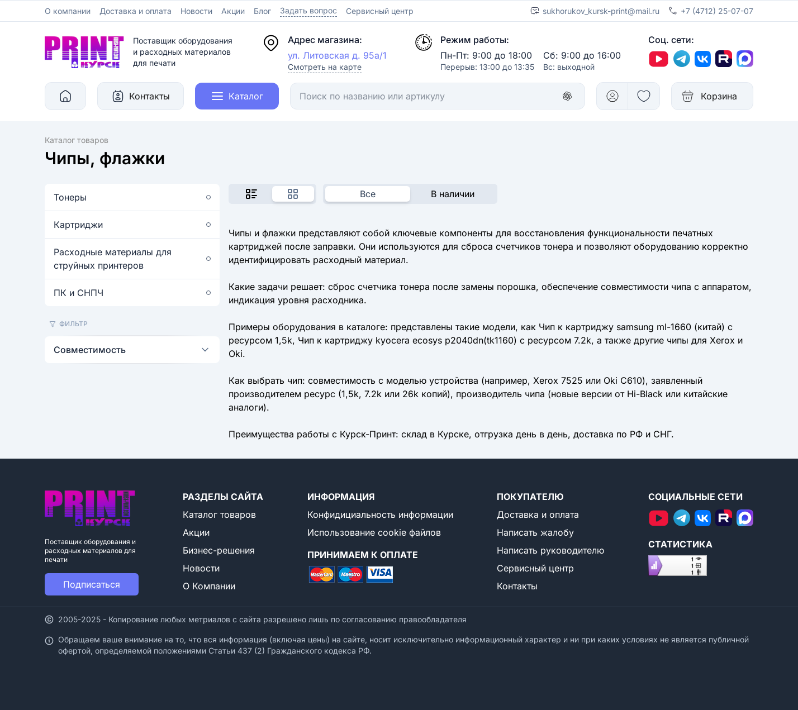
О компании (68, 11)
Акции (233, 11)
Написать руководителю (550, 550)
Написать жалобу (535, 532)
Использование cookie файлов (374, 532)
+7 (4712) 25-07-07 (717, 11)
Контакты (517, 586)
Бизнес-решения (219, 550)
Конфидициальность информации (380, 514)
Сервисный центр (380, 11)
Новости (196, 11)
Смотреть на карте (325, 67)
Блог (262, 11)
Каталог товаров (219, 514)
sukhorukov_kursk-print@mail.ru (601, 11)
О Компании (209, 586)
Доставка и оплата (135, 11)
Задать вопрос (308, 10)
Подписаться (91, 584)
